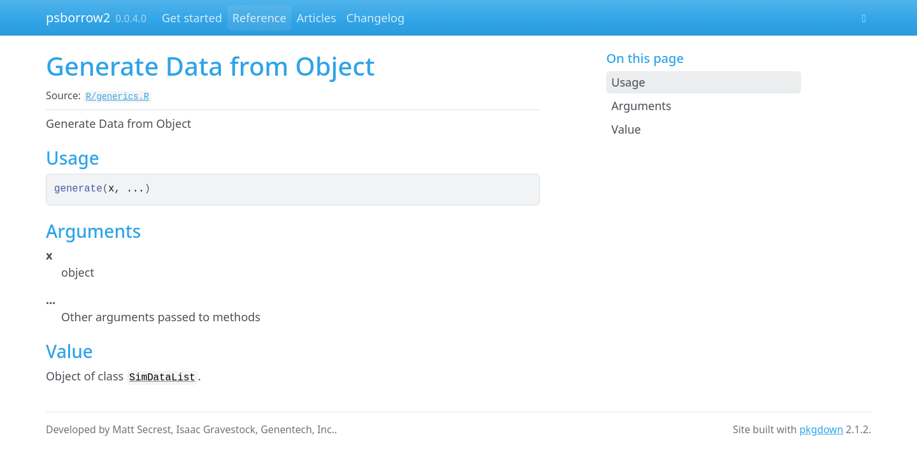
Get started (192, 17)
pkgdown (821, 429)
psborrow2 (78, 17)
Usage (628, 82)
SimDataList (162, 378)
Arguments (641, 105)
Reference (259, 17)
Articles (316, 17)
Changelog (375, 17)
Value (626, 129)
